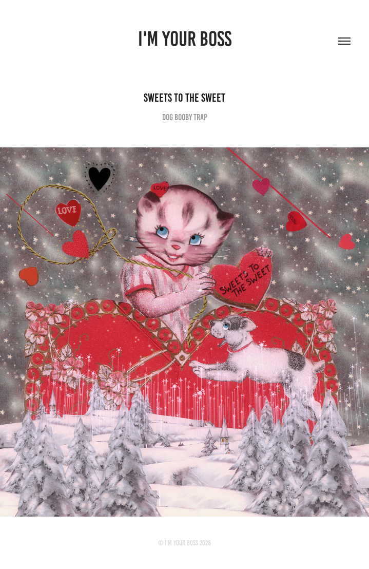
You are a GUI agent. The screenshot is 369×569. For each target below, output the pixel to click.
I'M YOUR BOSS (184, 39)
